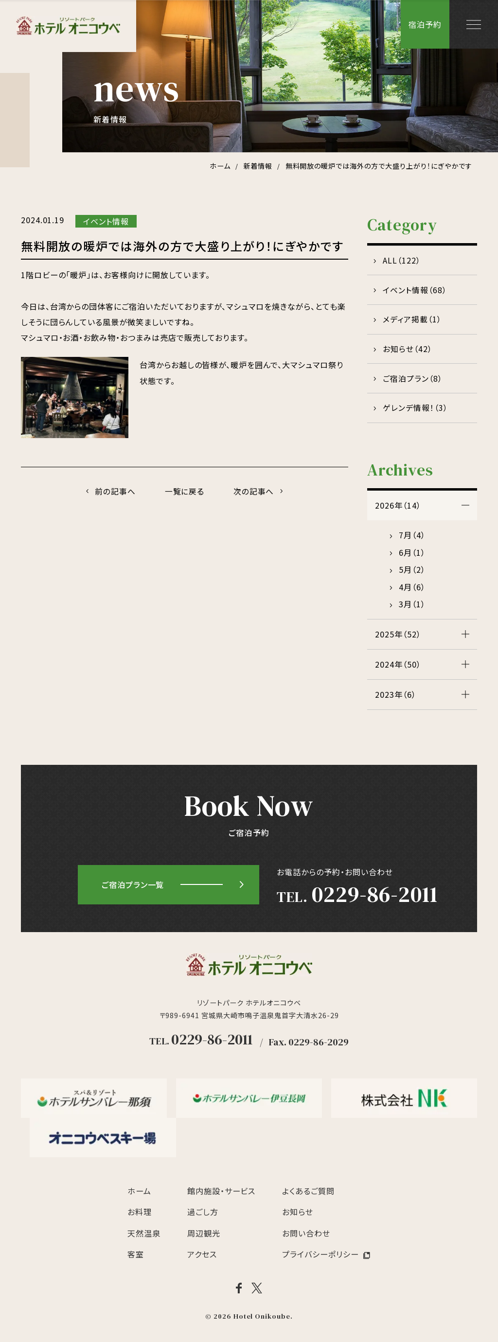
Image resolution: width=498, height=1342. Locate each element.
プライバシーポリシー (320, 1258)
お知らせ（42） (407, 351)
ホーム (139, 1194)
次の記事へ (254, 491)
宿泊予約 (425, 24)
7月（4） (412, 539)
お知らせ (297, 1215)
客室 (135, 1258)
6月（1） (412, 556)
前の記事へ (114, 491)
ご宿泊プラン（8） (413, 381)
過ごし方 (202, 1215)
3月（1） (412, 608)
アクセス (202, 1258)
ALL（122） (402, 260)
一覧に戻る (185, 491)
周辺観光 (203, 1236)
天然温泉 (143, 1236)
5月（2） (412, 573)
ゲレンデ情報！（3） (415, 411)
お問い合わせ (306, 1236)
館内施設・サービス (221, 1194)
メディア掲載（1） (412, 321)
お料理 (139, 1215)
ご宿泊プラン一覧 (133, 888)
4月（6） (412, 590)
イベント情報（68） (415, 291)
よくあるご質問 (308, 1194)
